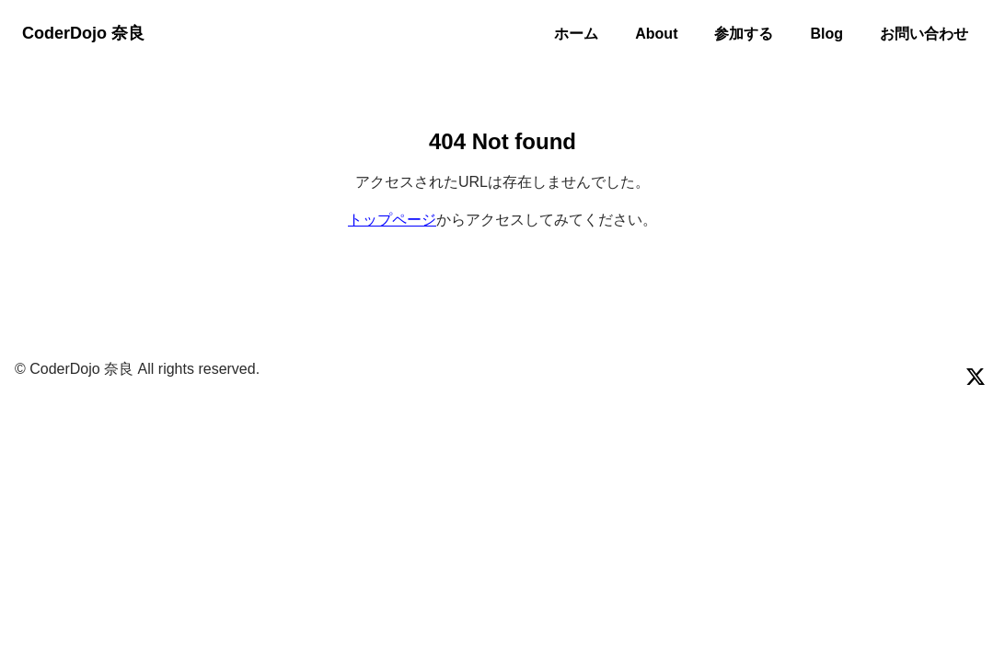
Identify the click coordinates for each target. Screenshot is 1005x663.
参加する (743, 33)
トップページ (392, 219)
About (656, 33)
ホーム (576, 33)
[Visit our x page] (975, 376)
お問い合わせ (924, 33)
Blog (826, 33)
